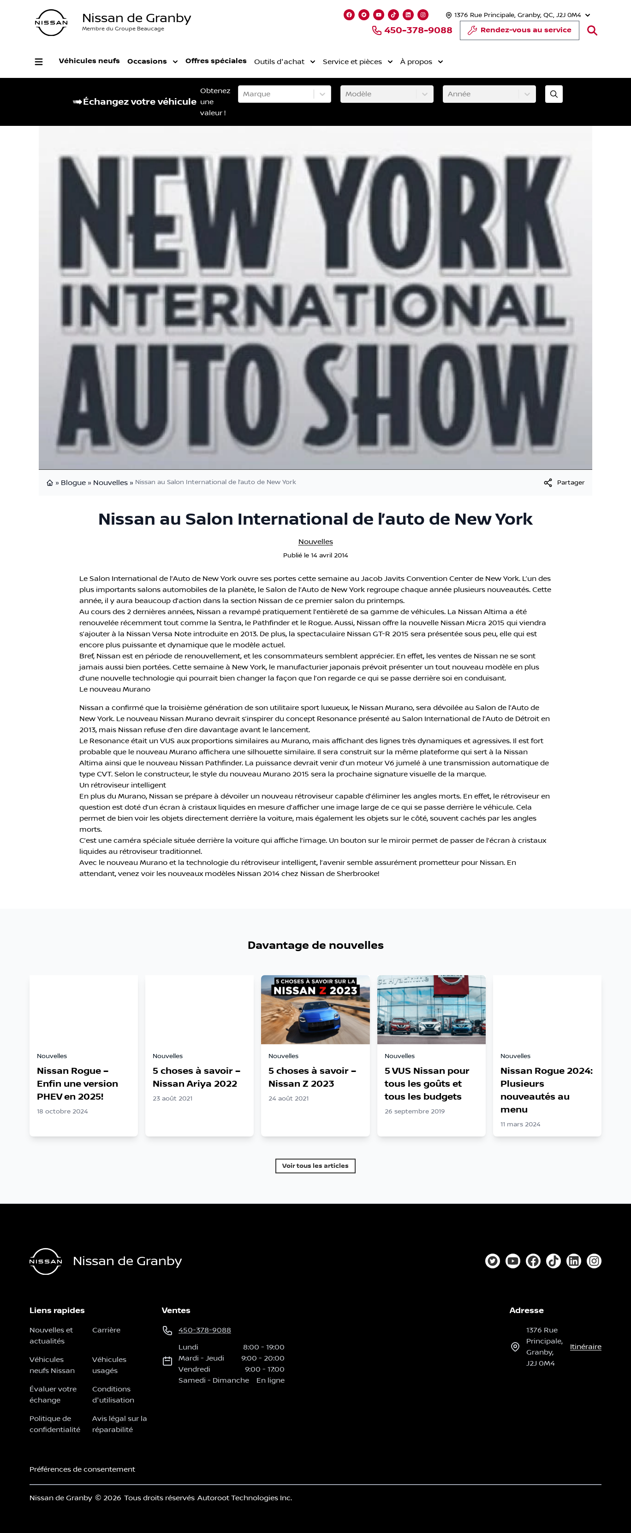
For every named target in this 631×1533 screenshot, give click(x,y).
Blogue (73, 483)
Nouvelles (110, 483)
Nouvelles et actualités (51, 1335)
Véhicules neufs (89, 61)
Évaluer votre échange (53, 1394)
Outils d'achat (285, 61)
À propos (421, 61)
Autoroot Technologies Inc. (244, 1498)
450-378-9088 (411, 30)
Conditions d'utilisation (113, 1394)
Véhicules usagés (109, 1365)
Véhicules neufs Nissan (52, 1365)
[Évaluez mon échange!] (554, 94)
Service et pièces (358, 61)
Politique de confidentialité (55, 1424)
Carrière (106, 1330)
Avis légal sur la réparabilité (119, 1424)
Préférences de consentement (82, 1469)
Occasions (152, 61)
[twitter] (492, 1261)
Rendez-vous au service (519, 33)
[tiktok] (553, 1261)
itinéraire (585, 1347)
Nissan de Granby (136, 18)
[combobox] (244, 94)
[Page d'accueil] (46, 1261)
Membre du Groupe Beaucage (123, 28)
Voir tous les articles (315, 1166)
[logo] (51, 22)
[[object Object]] (563, 482)
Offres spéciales (216, 61)
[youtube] (513, 1261)
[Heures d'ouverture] (517, 15)
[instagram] (594, 1261)
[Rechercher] (592, 30)
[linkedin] (573, 1261)
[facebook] (533, 1261)
